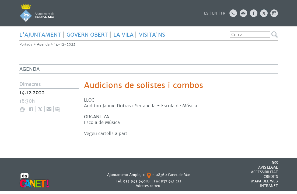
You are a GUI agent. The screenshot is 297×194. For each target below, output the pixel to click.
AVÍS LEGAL (268, 167)
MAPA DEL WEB (264, 181)
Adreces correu (148, 185)
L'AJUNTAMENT (40, 34)
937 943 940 (134, 181)
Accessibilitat (264, 172)
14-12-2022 (64, 44)
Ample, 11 (137, 174)
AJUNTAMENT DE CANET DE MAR (37, 13)
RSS (275, 163)
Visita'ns (152, 34)
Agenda (43, 44)
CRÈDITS (271, 176)
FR (223, 13)
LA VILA (123, 34)
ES (206, 13)
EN (214, 13)
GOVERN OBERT (87, 34)
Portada (25, 44)
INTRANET (269, 185)
